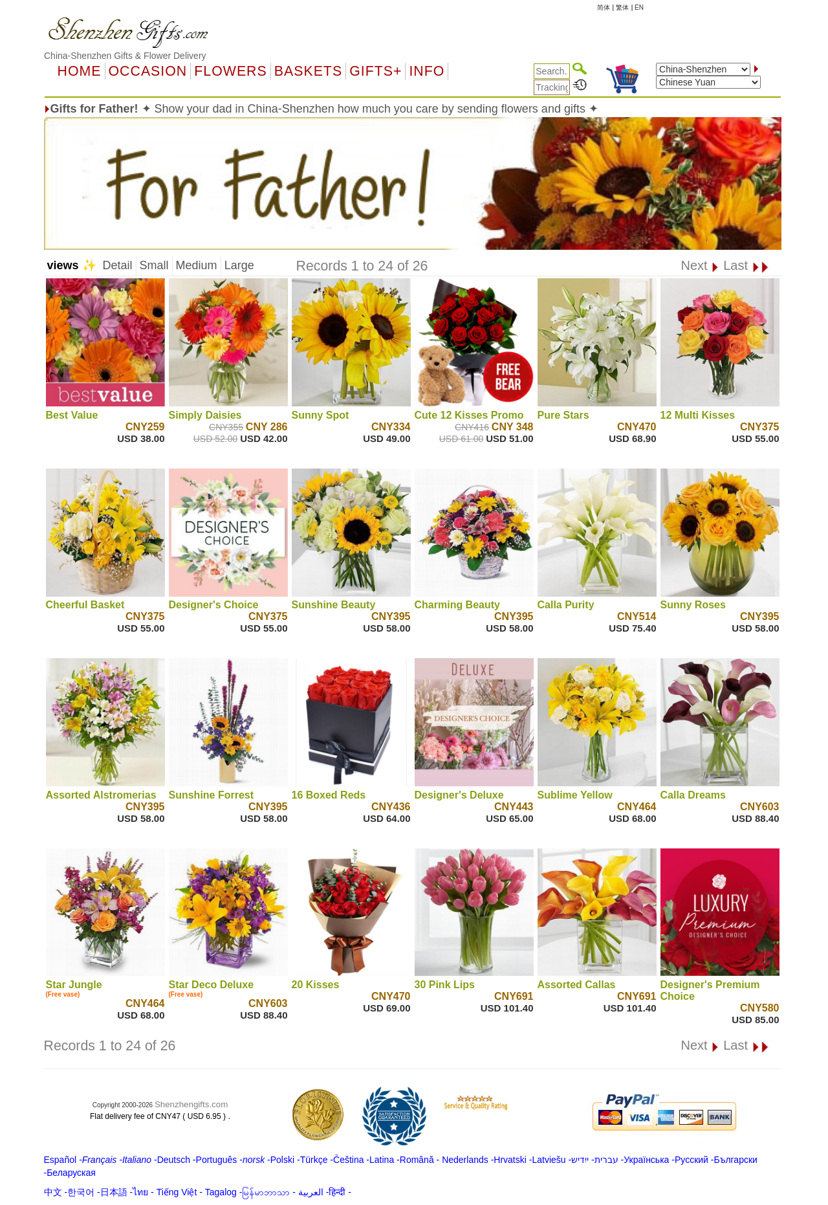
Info (426, 71)
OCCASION (148, 71)
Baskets (308, 71)
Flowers (230, 71)
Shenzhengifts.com (191, 1104)
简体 (603, 7)
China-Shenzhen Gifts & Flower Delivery (125, 55)
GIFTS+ (375, 71)
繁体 (622, 7)
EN (639, 7)
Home (80, 71)
